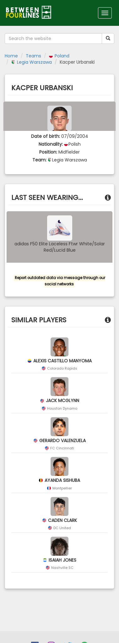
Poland (59, 56)
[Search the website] (53, 38)
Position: (48, 152)
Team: (39, 160)
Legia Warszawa (31, 62)
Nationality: (51, 144)
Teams (33, 56)
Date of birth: (45, 136)
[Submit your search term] (108, 38)
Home (11, 56)
